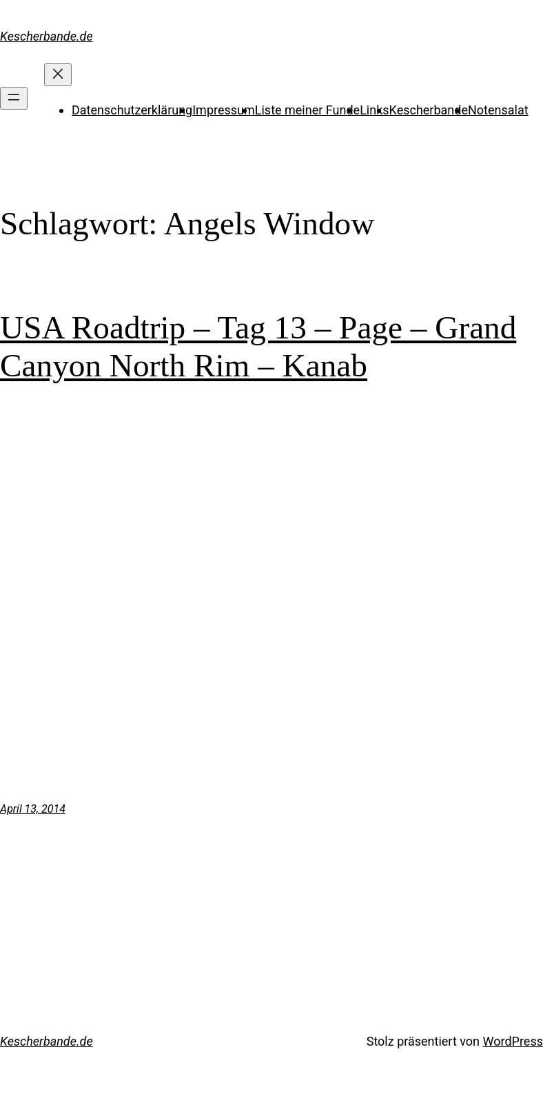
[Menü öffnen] (14, 98)
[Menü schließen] (58, 74)
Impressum (223, 110)
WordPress (513, 1041)
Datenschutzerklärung (132, 110)
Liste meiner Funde (307, 110)
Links (374, 110)
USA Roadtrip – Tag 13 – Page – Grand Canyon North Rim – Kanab (258, 346)
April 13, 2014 (32, 808)
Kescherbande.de (46, 36)
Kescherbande (428, 110)
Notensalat (498, 110)
